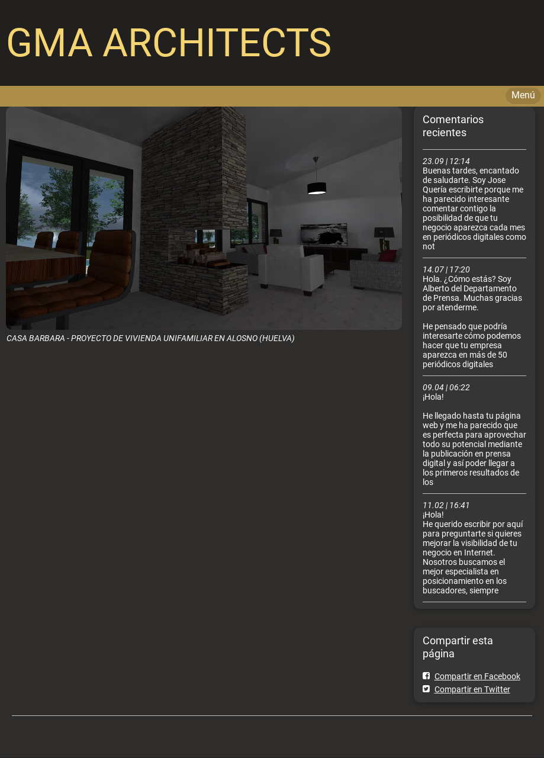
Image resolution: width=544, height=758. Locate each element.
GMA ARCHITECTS (168, 43)
